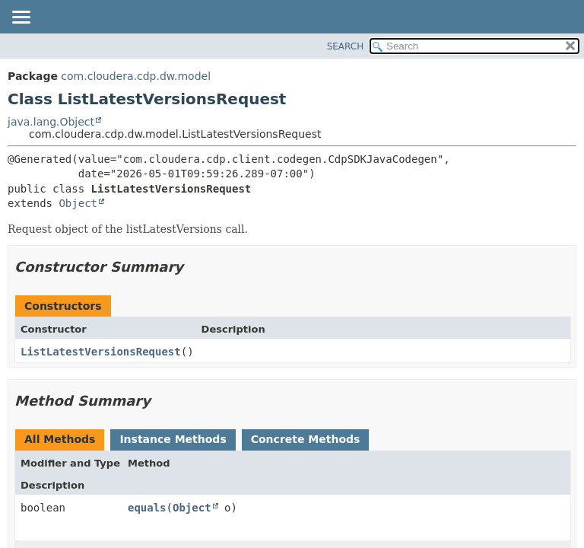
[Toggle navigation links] (20, 18)
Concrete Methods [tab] (305, 439)
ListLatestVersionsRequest (101, 352)
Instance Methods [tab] (172, 439)
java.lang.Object (51, 122)
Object (78, 203)
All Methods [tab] (59, 439)
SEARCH (345, 46)
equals (147, 508)
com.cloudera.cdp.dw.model (136, 76)
